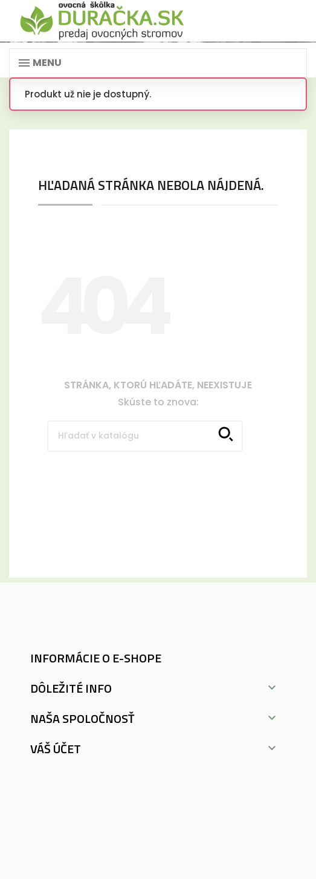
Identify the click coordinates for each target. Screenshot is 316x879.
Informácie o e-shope (95, 658)
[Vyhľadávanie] (145, 436)
